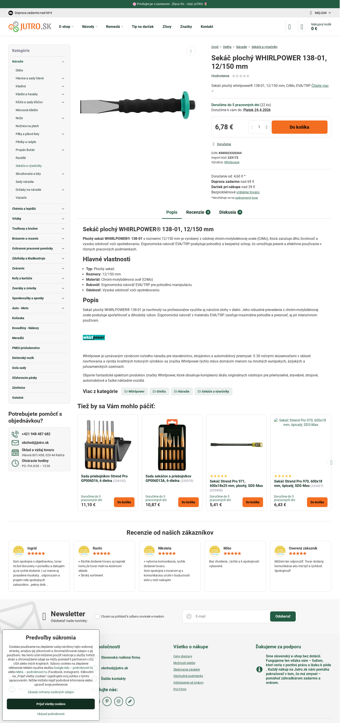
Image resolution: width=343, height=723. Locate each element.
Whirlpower (232, 162)
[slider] (241, 76)
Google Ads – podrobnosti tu (73, 668)
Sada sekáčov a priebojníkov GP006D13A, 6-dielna (168, 478)
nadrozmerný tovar (246, 197)
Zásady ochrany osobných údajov (51, 692)
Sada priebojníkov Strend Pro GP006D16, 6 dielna (104, 478)
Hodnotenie (220, 76)
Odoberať (282, 616)
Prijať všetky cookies (50, 704)
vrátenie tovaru (248, 192)
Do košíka (299, 127)
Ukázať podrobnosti (50, 714)
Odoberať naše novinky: (69, 621)
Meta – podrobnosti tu (31, 672)
